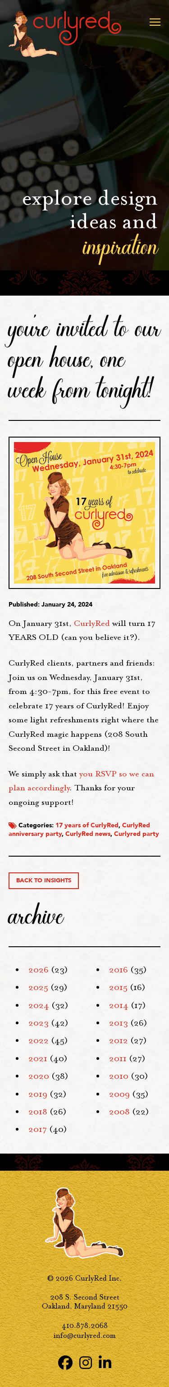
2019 (37, 1094)
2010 (118, 1076)
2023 (38, 1022)
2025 (38, 987)
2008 (119, 1111)
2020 (38, 1076)
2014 (118, 1005)
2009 (119, 1094)
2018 (37, 1111)
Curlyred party (136, 834)
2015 (118, 987)
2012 (118, 1040)
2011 (118, 1058)
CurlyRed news (87, 834)
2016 (118, 969)
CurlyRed (92, 623)
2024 (38, 1005)
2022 (38, 1040)
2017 (37, 1129)
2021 (37, 1058)
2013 (118, 1022)
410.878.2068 (85, 1325)
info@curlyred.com (85, 1335)
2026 (38, 969)
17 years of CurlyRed (87, 825)
